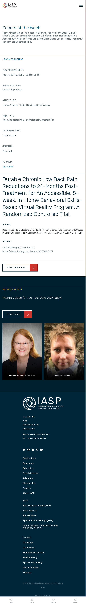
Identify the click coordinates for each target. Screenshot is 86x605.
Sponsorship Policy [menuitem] (32, 562)
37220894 (7, 166)
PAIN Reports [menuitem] (30, 510)
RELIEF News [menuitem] (30, 515)
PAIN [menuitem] (25, 500)
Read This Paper (16, 268)
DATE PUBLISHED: (12, 130)
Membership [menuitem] (29, 483)
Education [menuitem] (28, 468)
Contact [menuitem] (27, 537)
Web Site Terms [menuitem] (30, 567)
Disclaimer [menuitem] (28, 542)
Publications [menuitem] (29, 458)
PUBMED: (7, 161)
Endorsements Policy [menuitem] (34, 552)
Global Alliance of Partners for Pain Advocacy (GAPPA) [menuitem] (40, 526)
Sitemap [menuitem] (27, 572)
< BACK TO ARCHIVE (12, 59)
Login (75, 601)
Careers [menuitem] (27, 488)
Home (10, 601)
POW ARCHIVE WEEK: (13, 70)
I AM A (32, 601)
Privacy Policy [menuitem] (30, 557)
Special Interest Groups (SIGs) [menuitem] (38, 520)
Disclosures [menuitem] (29, 547)
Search (53, 601)
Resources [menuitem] (28, 463)
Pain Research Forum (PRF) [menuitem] (37, 505)
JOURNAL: (7, 146)
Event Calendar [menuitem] (30, 473)
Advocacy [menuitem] (28, 478)
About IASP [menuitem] (29, 493)
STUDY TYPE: (9, 100)
